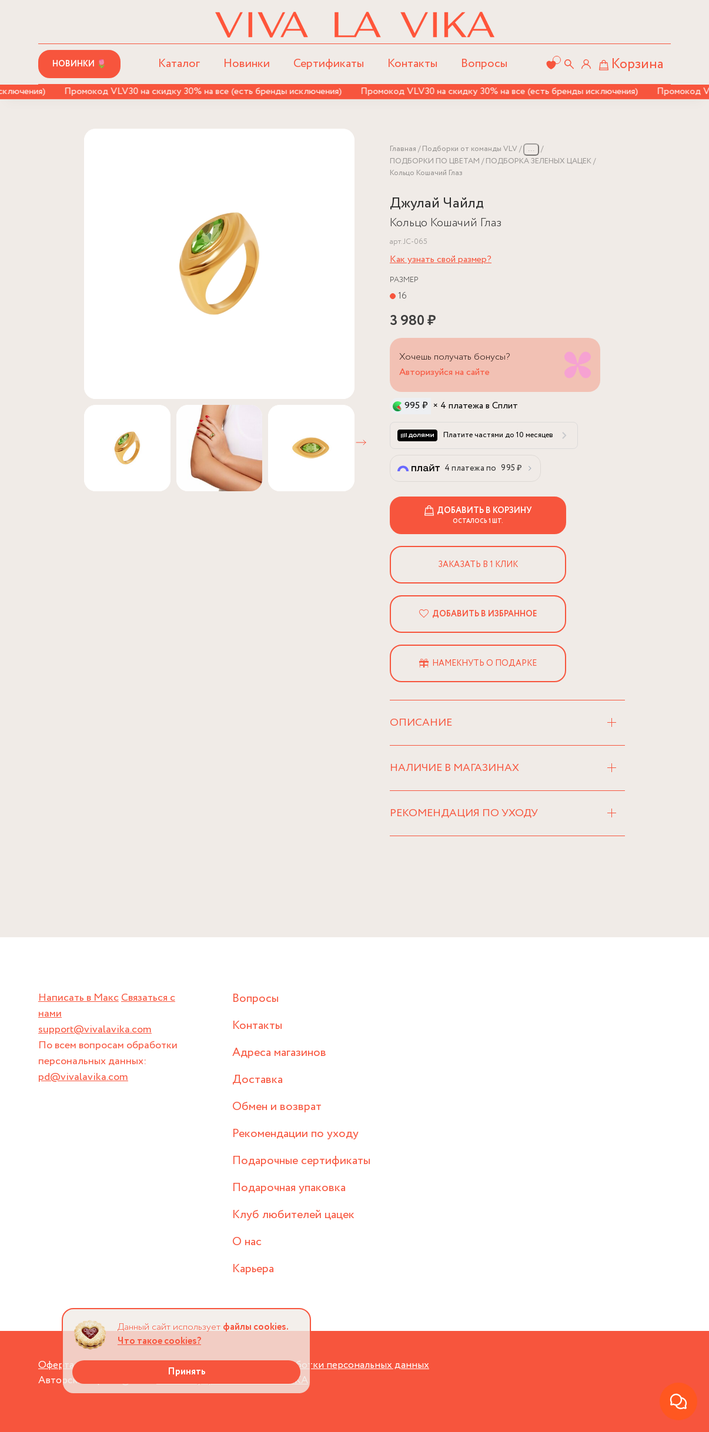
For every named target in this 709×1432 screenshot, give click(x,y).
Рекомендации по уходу (295, 1133)
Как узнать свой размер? (440, 259)
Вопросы (484, 63)
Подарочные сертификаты (301, 1160)
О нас (247, 1241)
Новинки (246, 63)
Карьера (253, 1268)
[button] (361, 442)
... (531, 149)
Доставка (257, 1079)
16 (402, 296)
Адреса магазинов (279, 1052)
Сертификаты (328, 63)
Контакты (412, 63)
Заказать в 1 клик (478, 565)
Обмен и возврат (277, 1106)
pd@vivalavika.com (83, 1077)
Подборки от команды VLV (469, 149)
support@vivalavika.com (95, 1029)
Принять (187, 1372)
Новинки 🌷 (79, 64)
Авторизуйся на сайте (444, 372)
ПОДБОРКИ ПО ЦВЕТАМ (435, 161)
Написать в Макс (78, 997)
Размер (404, 280)
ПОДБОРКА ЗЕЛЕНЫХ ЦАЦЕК (538, 161)
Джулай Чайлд (437, 203)
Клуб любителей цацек (293, 1214)
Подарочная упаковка (289, 1187)
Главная (403, 149)
